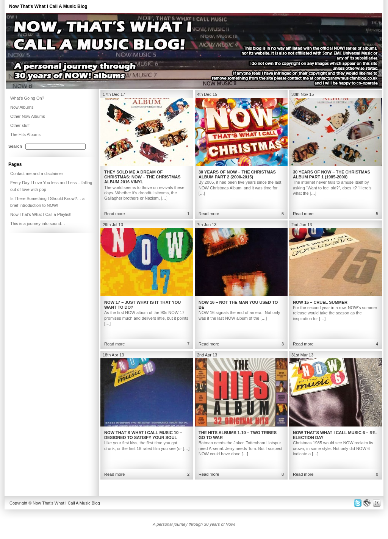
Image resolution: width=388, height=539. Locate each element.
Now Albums (21, 107)
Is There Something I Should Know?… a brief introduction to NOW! (47, 202)
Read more (114, 213)
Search (15, 146)
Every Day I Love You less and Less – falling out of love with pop (51, 186)
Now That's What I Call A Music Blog (48, 6)
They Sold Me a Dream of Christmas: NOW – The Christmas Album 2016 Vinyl (142, 177)
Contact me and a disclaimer (36, 173)
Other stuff (20, 125)
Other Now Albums (27, 116)
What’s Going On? (27, 98)
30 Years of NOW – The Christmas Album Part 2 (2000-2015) (237, 174)
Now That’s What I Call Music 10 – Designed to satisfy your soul (143, 435)
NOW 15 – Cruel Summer (320, 302)
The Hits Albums (25, 134)
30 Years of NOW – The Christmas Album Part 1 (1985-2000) (331, 174)
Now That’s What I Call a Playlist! (41, 214)
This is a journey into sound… (37, 223)
